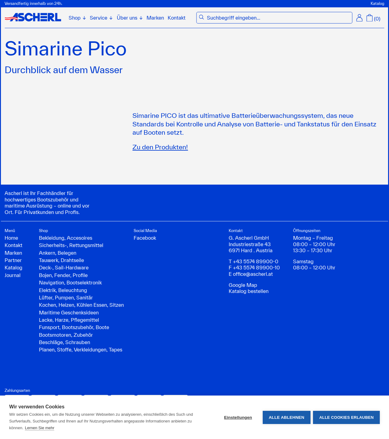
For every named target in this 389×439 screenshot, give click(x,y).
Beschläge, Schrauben (64, 342)
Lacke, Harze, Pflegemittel (69, 320)
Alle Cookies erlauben (346, 417)
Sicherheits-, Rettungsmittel (71, 245)
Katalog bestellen (249, 291)
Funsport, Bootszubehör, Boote (74, 327)
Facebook (145, 238)
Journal (13, 275)
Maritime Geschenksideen (69, 312)
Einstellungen (238, 417)
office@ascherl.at (253, 274)
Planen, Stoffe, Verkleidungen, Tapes (80, 349)
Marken (155, 18)
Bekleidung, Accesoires (65, 238)
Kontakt (176, 18)
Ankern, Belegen (57, 253)
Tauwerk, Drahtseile (61, 260)
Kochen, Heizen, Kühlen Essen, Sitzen (81, 305)
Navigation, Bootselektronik (70, 282)
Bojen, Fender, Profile (63, 275)
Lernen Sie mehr (39, 428)
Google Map (243, 285)
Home (11, 238)
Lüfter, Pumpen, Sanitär (66, 297)
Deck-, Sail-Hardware (64, 267)
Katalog (377, 3)
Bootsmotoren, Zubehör (66, 335)
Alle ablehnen (286, 417)
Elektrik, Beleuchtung (63, 290)
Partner (13, 260)
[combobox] (278, 18)
